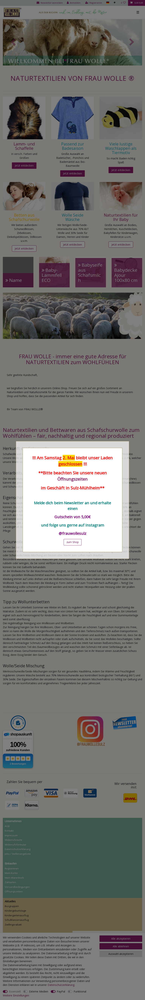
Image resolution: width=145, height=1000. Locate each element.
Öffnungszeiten (72, 479)
